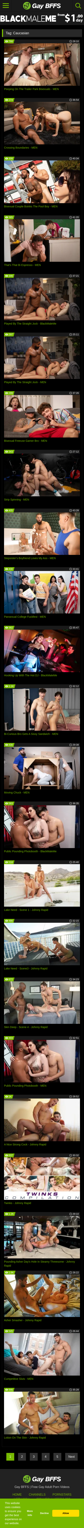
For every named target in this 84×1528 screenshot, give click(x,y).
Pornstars (61, 1494)
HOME (17, 1494)
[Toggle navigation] (6, 5)
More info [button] (30, 1513)
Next (71, 1456)
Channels (37, 1494)
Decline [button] (44, 1513)
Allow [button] (65, 1513)
